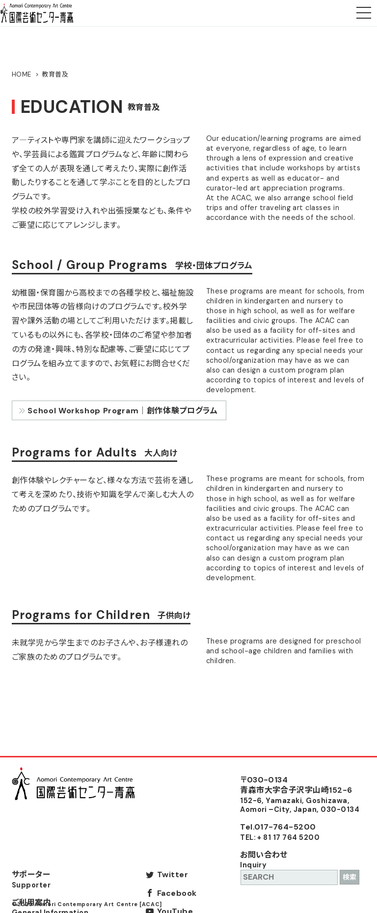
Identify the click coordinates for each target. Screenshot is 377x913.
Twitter (172, 874)
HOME (21, 74)
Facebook (177, 893)
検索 (349, 877)
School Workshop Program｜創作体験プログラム (122, 410)
